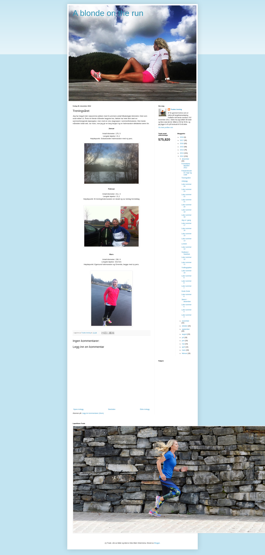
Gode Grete (185, 291)
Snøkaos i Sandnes (185, 253)
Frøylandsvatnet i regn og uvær (186, 173)
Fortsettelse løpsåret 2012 (185, 166)
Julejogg (184, 181)
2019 (182, 137)
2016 (182, 143)
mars (184, 350)
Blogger (157, 543)
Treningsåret (186, 178)
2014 (182, 150)
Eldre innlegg (144, 409)
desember (185, 159)
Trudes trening (176, 109)
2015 (182, 147)
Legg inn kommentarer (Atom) (93, 413)
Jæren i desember (186, 300)
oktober (185, 326)
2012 (182, 156)
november (185, 321)
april (183, 347)
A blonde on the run (108, 13)
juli (183, 337)
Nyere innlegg (78, 409)
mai (183, 344)
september (186, 329)
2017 (182, 140)
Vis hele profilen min (165, 127)
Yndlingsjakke (186, 268)
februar (184, 353)
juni (183, 341)
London (184, 244)
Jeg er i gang (186, 220)
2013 (182, 153)
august (184, 334)
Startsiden (111, 409)
